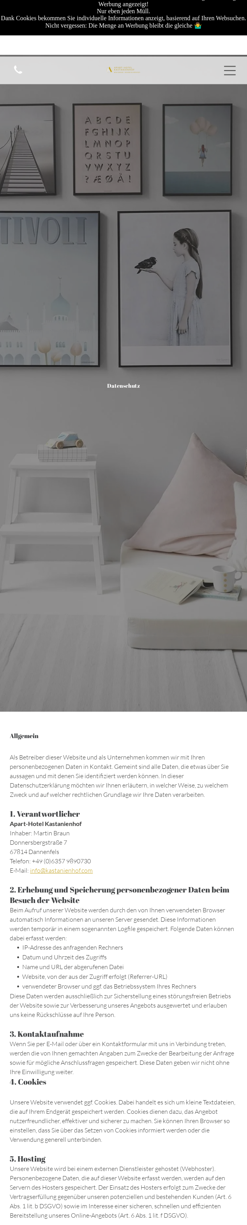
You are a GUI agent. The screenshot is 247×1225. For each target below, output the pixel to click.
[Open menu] (230, 18)
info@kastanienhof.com (61, 870)
